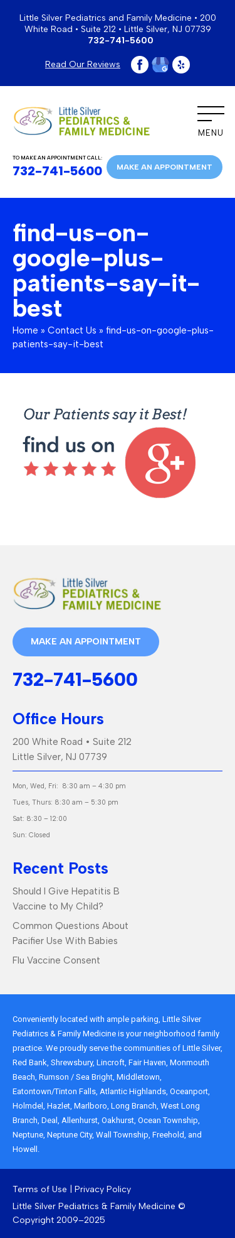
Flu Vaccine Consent (56, 960)
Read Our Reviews (82, 64)
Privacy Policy (103, 1189)
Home (25, 330)
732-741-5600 (121, 40)
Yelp (181, 64)
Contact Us (72, 330)
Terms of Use (40, 1189)
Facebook (140, 64)
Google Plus (160, 64)
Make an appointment (164, 167)
